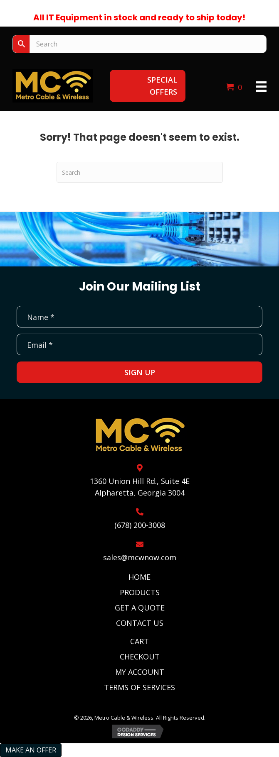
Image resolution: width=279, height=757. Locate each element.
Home (139, 577)
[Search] (140, 172)
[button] (147, 86)
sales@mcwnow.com (139, 557)
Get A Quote (140, 608)
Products (140, 592)
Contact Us (139, 623)
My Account (139, 672)
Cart (139, 641)
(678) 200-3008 (139, 525)
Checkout (140, 657)
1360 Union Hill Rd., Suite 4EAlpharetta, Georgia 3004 (140, 487)
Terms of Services (139, 687)
